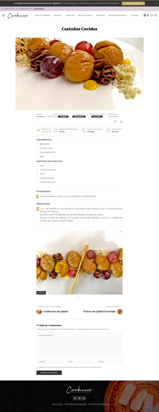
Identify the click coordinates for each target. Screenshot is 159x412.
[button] (120, 232)
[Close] (156, 3)
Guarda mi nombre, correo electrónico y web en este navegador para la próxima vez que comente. (70, 367)
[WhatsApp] (84, 393)
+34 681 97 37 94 (8, 9)
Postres (63, 117)
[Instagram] (79, 393)
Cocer (42, 209)
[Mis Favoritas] (144, 15)
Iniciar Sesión (39, 9)
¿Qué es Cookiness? (133, 3)
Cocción (97, 117)
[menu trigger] (5, 15)
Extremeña (79, 117)
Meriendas (52, 116)
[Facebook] (75, 393)
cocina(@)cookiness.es (24, 9)
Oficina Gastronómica (95, 409)
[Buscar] (155, 15)
